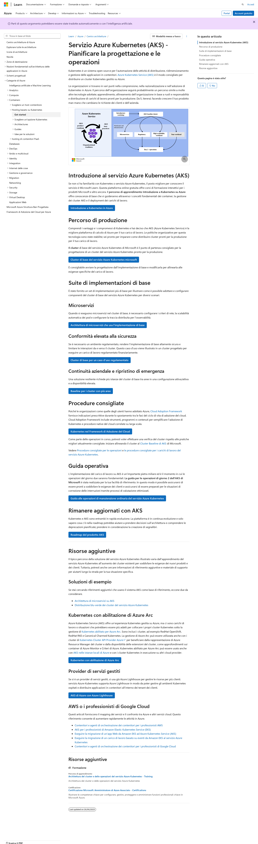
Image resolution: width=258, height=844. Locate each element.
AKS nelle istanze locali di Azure (91, 652)
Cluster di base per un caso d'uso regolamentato (100, 360)
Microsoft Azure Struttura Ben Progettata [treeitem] (27, 206)
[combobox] (32, 36)
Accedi (250, 4)
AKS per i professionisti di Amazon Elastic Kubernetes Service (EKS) (113, 729)
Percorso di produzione (210, 46)
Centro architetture (96, 36)
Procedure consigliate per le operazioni (99, 450)
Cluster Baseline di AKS (153, 443)
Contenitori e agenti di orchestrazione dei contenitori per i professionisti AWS (119, 725)
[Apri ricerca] (242, 4)
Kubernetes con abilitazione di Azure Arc (95, 660)
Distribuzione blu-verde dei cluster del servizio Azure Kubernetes (111, 605)
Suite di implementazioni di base (215, 50)
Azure (80, 36)
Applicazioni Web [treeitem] (17, 202)
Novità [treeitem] (10, 56)
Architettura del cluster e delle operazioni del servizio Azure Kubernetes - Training (110, 776)
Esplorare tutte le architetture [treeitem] (21, 47)
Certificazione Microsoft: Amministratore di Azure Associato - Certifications (107, 790)
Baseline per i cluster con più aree (91, 391)
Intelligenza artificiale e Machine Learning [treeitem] (30, 85)
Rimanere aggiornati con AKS (214, 63)
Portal (227, 13)
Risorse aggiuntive (208, 68)
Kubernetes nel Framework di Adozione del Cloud (100, 431)
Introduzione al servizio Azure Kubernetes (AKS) (223, 42)
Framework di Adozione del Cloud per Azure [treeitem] (29, 211)
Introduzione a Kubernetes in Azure (92, 208)
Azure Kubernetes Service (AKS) (136, 74)
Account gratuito (243, 13)
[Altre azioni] (187, 36)
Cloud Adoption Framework (166, 411)
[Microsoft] (6, 4)
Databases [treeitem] (14, 143)
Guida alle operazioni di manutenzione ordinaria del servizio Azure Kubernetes (117, 498)
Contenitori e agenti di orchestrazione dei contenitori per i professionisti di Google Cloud (125, 746)
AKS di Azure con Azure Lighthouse (92, 695)
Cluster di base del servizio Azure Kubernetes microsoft (104, 259)
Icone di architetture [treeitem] (17, 51)
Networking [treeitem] (15, 182)
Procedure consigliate (210, 55)
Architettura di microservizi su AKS (94, 600)
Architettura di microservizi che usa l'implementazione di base (108, 325)
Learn (71, 36)
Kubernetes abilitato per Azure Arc (101, 631)
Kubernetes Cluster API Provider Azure (101, 640)
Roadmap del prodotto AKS (87, 534)
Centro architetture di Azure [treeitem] (21, 42)
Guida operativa (207, 59)
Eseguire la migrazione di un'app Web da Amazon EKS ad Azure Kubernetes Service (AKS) (125, 733)
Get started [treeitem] (20, 114)
